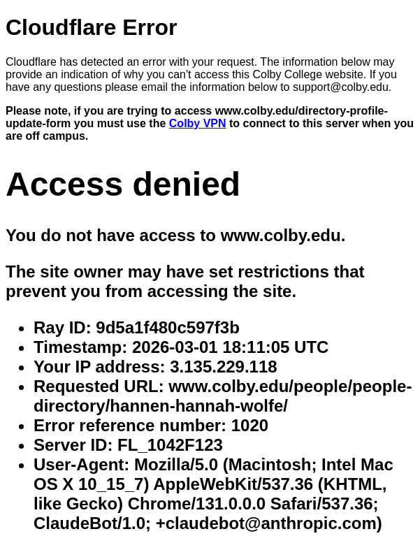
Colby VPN (197, 123)
